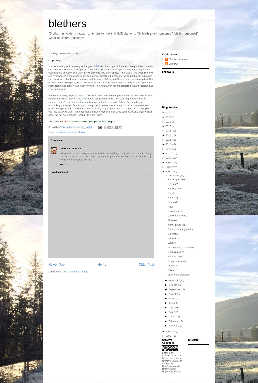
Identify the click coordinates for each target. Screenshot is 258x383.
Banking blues (175, 188)
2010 (169, 158)
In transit (172, 202)
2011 (169, 153)
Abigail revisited (176, 211)
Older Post (146, 264)
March (172, 316)
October (173, 285)
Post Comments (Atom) (75, 271)
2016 (169, 130)
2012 (169, 149)
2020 (169, 112)
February (174, 321)
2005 (169, 336)
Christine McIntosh (178, 59)
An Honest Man (68, 148)
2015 (169, 135)
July (171, 298)
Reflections (173, 238)
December (174, 175)
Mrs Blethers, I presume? (181, 247)
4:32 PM (82, 148)
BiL (97, 66)
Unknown (173, 63)
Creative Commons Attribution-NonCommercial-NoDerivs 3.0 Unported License (172, 366)
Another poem (175, 256)
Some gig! (173, 197)
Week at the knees (177, 215)
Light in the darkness (178, 274)
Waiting (172, 242)
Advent (171, 270)
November (174, 280)
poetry (71, 132)
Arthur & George (176, 224)
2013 (169, 144)
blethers (67, 24)
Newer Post (56, 264)
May (171, 307)
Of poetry (172, 265)
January (173, 325)
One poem (82, 98)
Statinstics (173, 234)
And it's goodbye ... (178, 179)
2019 (169, 117)
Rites (170, 206)
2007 (169, 171)
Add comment (60, 172)
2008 (169, 167)
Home (102, 264)
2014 (169, 139)
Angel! (171, 193)
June (171, 303)
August (172, 294)
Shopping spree (176, 252)
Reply (63, 164)
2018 (169, 121)
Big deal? (173, 184)
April (171, 312)
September (175, 289)
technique (81, 132)
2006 (169, 331)
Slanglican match (177, 261)
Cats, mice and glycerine (180, 229)
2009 (169, 162)
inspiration (62, 132)
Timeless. (173, 220)
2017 (169, 126)
